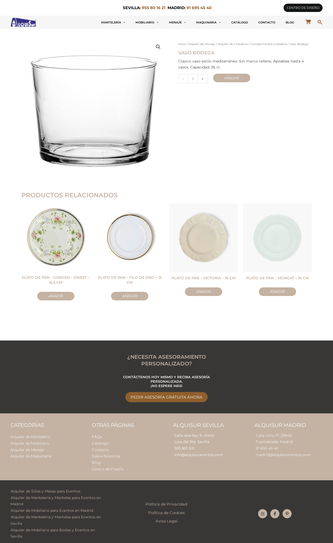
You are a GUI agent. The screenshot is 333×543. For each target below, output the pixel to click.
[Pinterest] (287, 510)
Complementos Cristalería (268, 44)
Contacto (278, 22)
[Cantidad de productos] (193, 78)
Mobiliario (190, 22)
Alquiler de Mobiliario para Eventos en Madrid (51, 507)
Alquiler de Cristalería (233, 44)
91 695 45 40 (267, 447)
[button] (303, 8)
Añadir (231, 77)
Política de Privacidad (166, 500)
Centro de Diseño (108, 466)
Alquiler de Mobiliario (29, 442)
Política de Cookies (166, 509)
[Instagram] (262, 510)
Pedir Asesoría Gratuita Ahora (166, 396)
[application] (174, 22)
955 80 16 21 (153, 7)
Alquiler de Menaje (201, 44)
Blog (294, 22)
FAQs (97, 435)
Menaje (212, 22)
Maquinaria (235, 22)
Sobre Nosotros (106, 454)
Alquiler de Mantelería (30, 435)
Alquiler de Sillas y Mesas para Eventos (45, 488)
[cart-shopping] (308, 22)
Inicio (182, 44)
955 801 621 (184, 447)
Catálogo (259, 22)
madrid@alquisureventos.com (283, 453)
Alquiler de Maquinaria (30, 454)
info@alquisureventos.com (198, 453)
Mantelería (164, 22)
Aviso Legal (166, 517)
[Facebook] (274, 510)
